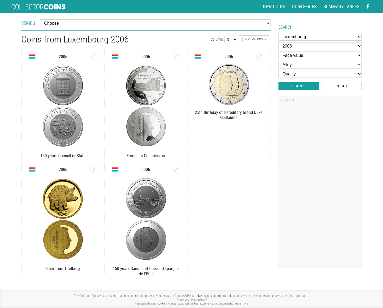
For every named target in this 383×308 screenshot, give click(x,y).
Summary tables (341, 6)
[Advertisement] (320, 184)
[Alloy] (320, 65)
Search (298, 86)
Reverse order (254, 39)
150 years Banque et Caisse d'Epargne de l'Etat (146, 271)
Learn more (241, 303)
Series (28, 23)
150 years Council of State (63, 155)
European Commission (146, 155)
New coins (274, 6)
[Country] (320, 37)
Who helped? (199, 299)
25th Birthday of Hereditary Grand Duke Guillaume (229, 115)
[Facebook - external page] (367, 6)
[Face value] (320, 55)
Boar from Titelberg (63, 268)
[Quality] (320, 74)
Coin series (304, 6)
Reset (341, 86)
